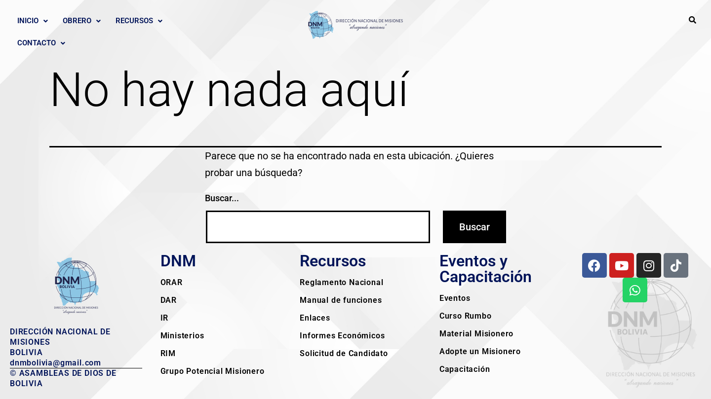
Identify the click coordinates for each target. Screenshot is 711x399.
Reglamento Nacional (341, 282)
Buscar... (222, 198)
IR (164, 318)
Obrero (82, 20)
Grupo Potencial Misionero (212, 371)
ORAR (171, 282)
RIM (168, 353)
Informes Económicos (342, 335)
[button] (32, 21)
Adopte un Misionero (480, 351)
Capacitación (464, 369)
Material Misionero (476, 333)
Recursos (139, 20)
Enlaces (315, 318)
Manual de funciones (341, 300)
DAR (168, 300)
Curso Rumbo (465, 316)
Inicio (32, 20)
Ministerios (182, 335)
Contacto (41, 42)
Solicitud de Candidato (344, 353)
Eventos (455, 298)
